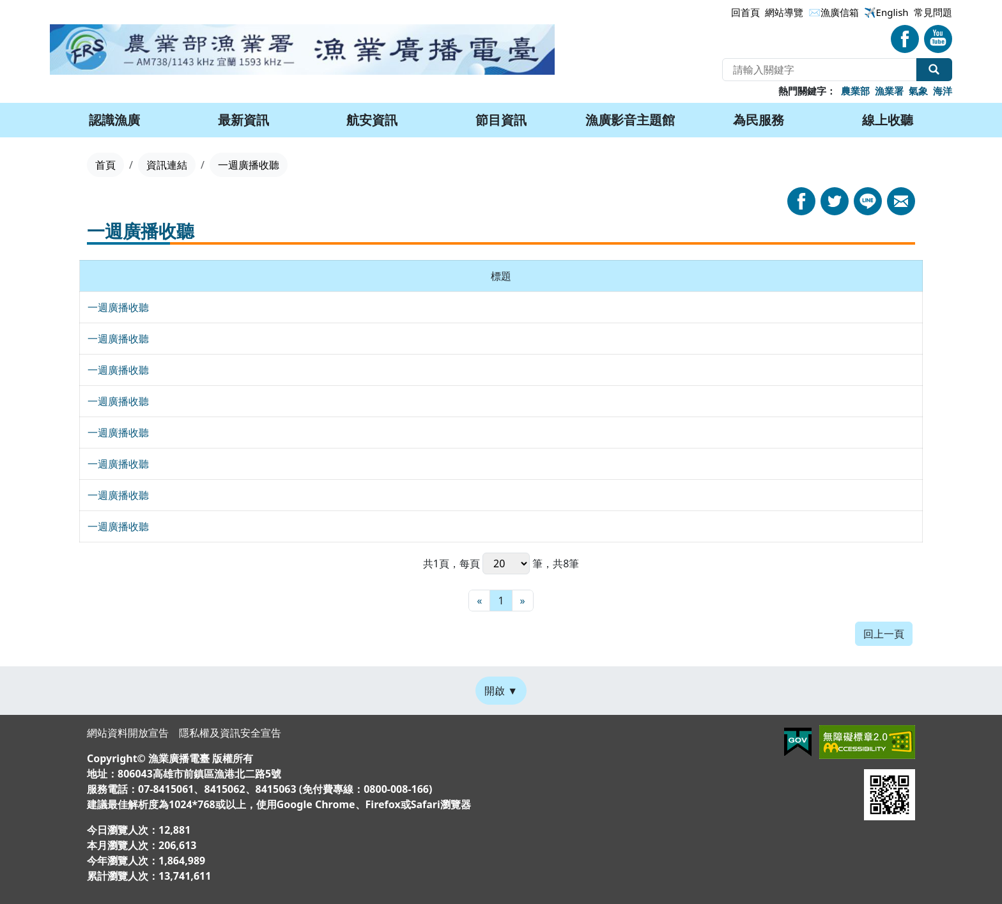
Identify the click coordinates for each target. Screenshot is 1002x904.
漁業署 (889, 90)
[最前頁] (479, 600)
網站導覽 (784, 12)
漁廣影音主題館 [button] (630, 119)
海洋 (942, 90)
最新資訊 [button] (243, 119)
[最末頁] (523, 600)
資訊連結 (166, 165)
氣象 (918, 90)
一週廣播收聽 (118, 307)
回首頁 (745, 12)
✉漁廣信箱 (833, 12)
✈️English (886, 12)
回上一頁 (883, 634)
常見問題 (933, 12)
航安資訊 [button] (371, 119)
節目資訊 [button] (501, 119)
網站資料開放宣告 (128, 733)
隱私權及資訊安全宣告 (230, 733)
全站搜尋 (934, 69)
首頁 (105, 165)
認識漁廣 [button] (114, 119)
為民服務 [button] (758, 119)
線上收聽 (887, 119)
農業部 (855, 90)
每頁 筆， (506, 563)
